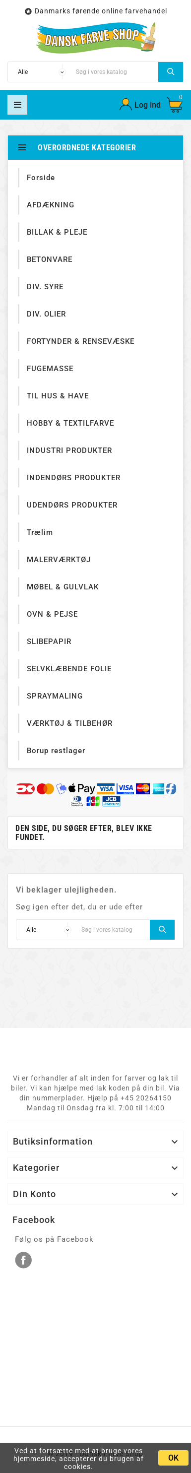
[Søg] (114, 72)
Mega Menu (17, 105)
